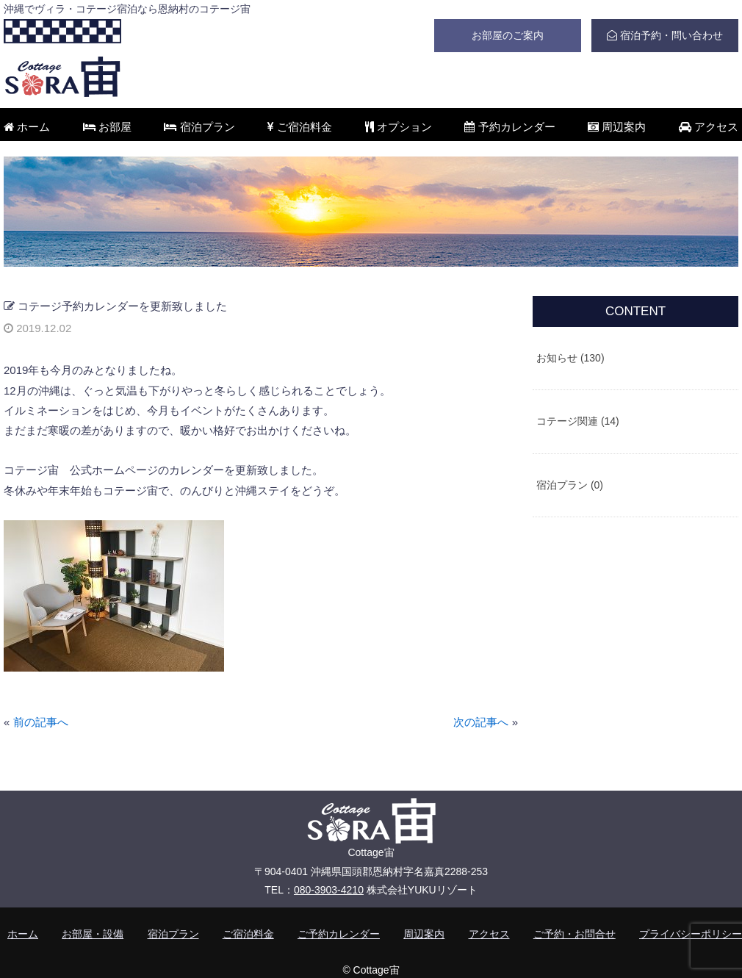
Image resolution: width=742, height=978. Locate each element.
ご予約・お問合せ (574, 934)
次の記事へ (480, 722)
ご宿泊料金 (299, 127)
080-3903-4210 (329, 890)
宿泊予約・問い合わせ (665, 35)
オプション (398, 127)
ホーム (27, 127)
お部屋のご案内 (508, 35)
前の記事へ (40, 722)
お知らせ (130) (570, 358)
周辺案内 (617, 127)
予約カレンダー (509, 127)
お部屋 (107, 127)
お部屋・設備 (92, 934)
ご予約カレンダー (339, 934)
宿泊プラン (199, 127)
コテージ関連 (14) (577, 421)
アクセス (708, 127)
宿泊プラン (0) (569, 485)
